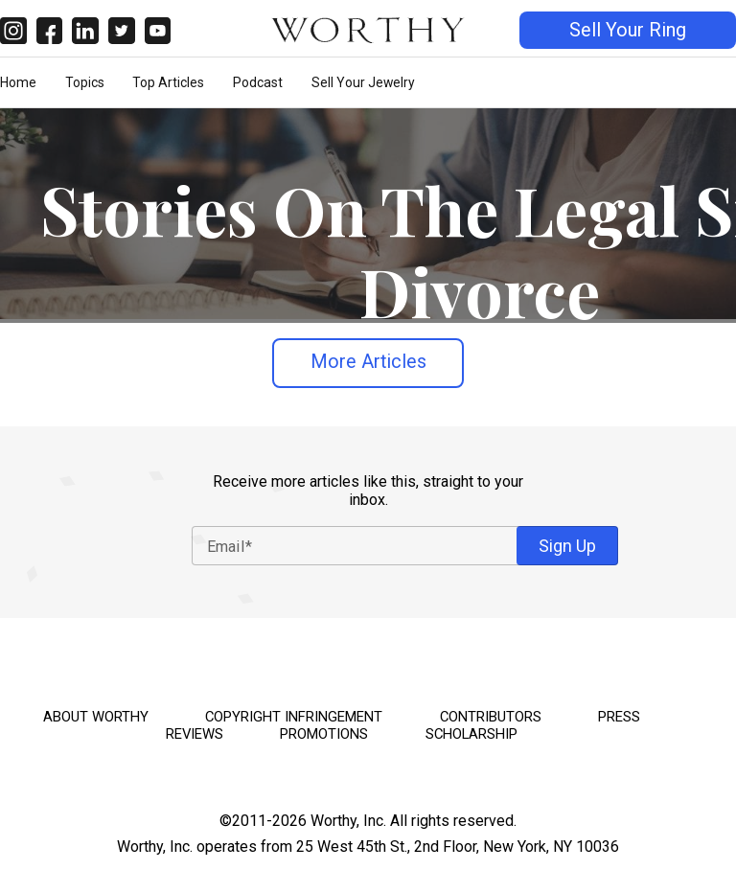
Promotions (324, 734)
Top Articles (168, 82)
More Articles (368, 362)
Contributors (490, 716)
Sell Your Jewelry (363, 82)
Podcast (258, 82)
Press (619, 716)
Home (18, 82)
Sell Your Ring (627, 30)
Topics (84, 82)
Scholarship (472, 734)
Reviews (194, 734)
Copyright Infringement (293, 716)
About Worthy (96, 716)
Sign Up (567, 546)
